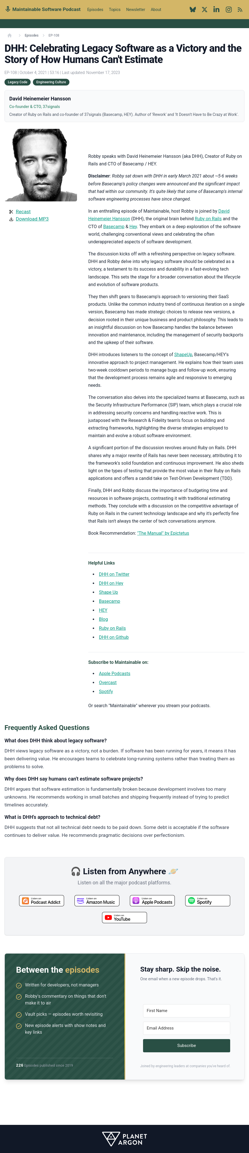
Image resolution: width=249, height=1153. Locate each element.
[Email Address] (186, 1028)
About (155, 12)
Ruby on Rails (208, 218)
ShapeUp (183, 354)
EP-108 (54, 35)
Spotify (106, 691)
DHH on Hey (111, 583)
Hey (133, 226)
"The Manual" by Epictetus (163, 533)
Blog (103, 619)
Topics (115, 9)
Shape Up (108, 592)
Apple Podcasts (114, 673)
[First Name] (186, 1010)
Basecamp (113, 226)
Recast (23, 211)
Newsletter (135, 9)
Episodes (95, 9)
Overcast (108, 682)
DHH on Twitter (114, 574)
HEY (103, 610)
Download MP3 (32, 219)
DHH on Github (114, 637)
